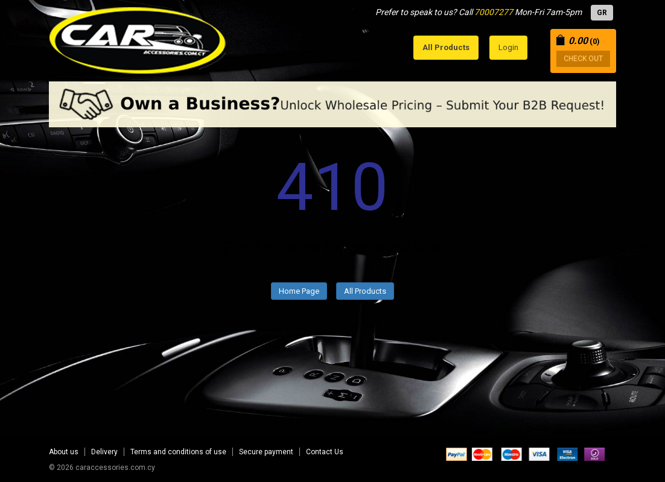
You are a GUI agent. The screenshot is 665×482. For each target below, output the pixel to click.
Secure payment (266, 452)
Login (508, 47)
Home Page (299, 291)
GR (602, 12)
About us (63, 452)
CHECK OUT (583, 58)
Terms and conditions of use (178, 452)
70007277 (493, 12)
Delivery (104, 452)
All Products (365, 291)
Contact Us (324, 452)
